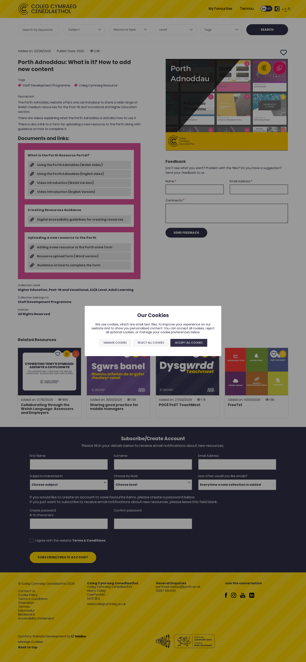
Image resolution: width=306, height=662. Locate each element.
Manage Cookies (115, 343)
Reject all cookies (151, 343)
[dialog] (153, 331)
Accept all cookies (189, 343)
